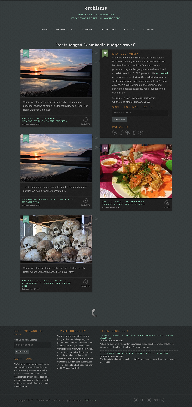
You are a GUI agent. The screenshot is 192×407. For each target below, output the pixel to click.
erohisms (96, 8)
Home (44, 29)
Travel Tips (108, 29)
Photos (129, 29)
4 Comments (85, 202)
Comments (85, 124)
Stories (87, 29)
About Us (148, 29)
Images (167, 208)
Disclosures (90, 401)
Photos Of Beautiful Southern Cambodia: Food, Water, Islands (124, 204)
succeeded (162, 73)
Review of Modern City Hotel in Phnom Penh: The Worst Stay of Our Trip (46, 284)
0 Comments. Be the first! (85, 121)
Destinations (65, 29)
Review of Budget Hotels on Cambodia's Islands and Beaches (44, 120)
